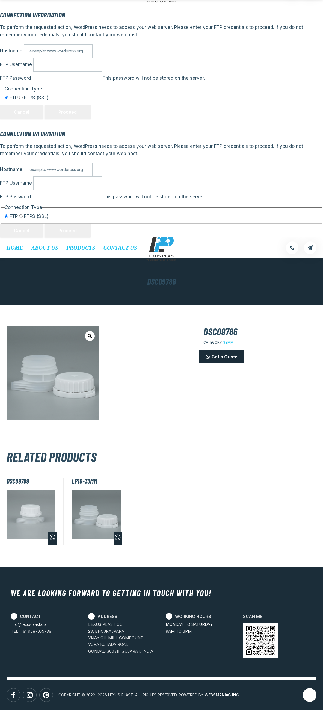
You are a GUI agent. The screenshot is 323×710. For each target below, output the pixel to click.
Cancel (21, 112)
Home (15, 248)
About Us (44, 248)
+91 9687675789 (35, 631)
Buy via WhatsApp (52, 538)
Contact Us (120, 248)
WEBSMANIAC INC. (222, 695)
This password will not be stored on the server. (102, 78)
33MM (228, 342)
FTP (12, 98)
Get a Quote (225, 357)
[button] (259, 356)
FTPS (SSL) (33, 98)
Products (80, 248)
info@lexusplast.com (30, 624)
